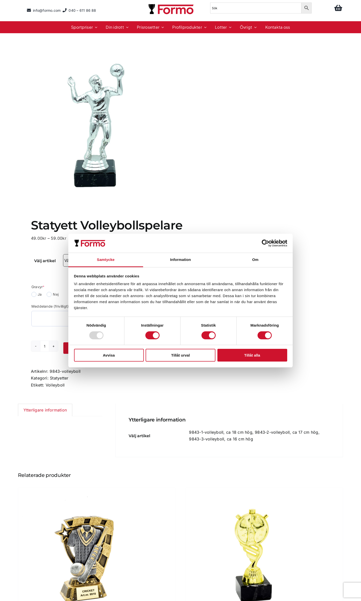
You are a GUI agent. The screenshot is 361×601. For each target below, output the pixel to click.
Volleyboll (55, 385)
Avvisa (109, 355)
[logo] (171, 4)
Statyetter (59, 378)
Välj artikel (45, 260)
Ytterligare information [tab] (45, 409)
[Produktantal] (44, 346)
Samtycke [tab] (106, 259)
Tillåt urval (180, 355)
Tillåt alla (252, 355)
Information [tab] (180, 259)
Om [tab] (255, 259)
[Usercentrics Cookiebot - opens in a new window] (265, 243)
